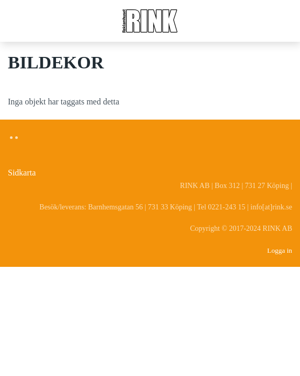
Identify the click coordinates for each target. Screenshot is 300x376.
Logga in (279, 250)
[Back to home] (150, 21)
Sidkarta (22, 172)
